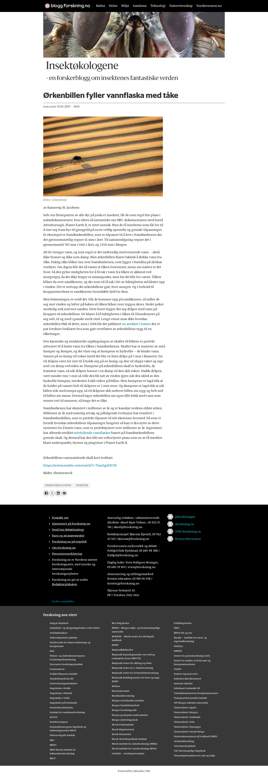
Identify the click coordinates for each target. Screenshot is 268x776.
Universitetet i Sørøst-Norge (189, 731)
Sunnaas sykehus (183, 683)
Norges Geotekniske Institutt (128, 700)
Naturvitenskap (181, 6)
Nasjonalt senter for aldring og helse (132, 663)
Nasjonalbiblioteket (122, 649)
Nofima (116, 686)
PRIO (176, 627)
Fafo (52, 651)
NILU (52, 758)
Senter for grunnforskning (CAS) (192, 655)
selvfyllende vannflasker (92, 433)
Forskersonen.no (209, 6)
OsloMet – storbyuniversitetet (128, 753)
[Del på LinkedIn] (58, 493)
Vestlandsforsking (184, 741)
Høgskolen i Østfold (61, 693)
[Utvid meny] (45, 18)
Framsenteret (57, 669)
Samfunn (140, 6)
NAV (52, 740)
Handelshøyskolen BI (61, 678)
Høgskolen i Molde (60, 688)
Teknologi (158, 6)
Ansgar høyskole (59, 623)
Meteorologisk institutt (62, 735)
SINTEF (178, 651)
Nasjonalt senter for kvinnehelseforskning (135, 672)
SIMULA (178, 646)
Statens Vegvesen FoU (186, 673)
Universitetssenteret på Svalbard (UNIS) (195, 736)
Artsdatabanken (58, 632)
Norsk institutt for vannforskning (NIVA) (134, 748)
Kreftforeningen (59, 721)
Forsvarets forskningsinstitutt (66, 664)
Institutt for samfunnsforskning (67, 712)
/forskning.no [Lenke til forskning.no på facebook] (184, 524)
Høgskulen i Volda (60, 698)
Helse (113, 6)
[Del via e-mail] (64, 493)
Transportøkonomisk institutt (190, 698)
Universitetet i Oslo (184, 721)
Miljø (125, 6)
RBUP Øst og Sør (183, 632)
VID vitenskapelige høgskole (190, 750)
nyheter (82, 485)
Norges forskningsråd (124, 710)
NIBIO (53, 745)
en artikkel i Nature (136, 324)
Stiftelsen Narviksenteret (187, 678)
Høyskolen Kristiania (61, 707)
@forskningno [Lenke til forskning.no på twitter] (185, 516)
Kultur (100, 6)
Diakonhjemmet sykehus (63, 637)
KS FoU (53, 717)
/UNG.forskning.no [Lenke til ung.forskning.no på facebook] (188, 531)
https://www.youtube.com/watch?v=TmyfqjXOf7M (80, 465)
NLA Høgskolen (120, 623)
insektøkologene (58, 485)
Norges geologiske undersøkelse (130, 715)
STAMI (177, 669)
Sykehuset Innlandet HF (187, 688)
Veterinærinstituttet (185, 746)
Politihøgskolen (183, 623)
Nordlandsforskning (123, 695)
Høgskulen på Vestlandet (63, 702)
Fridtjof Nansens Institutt (63, 673)
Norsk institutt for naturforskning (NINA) (134, 743)
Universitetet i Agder (185, 707)
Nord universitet (120, 691)
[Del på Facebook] (46, 493)
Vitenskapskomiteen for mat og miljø (194, 755)
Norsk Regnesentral (123, 729)
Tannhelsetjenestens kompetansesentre (196, 693)
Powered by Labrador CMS (134, 771)
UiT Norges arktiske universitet (191, 702)
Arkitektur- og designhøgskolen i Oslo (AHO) (75, 627)
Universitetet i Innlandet (187, 717)
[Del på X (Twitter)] (52, 493)
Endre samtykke (63, 601)
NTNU (115, 645)
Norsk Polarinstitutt (123, 724)
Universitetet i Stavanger (187, 726)
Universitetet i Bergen (186, 712)
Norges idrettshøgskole (125, 719)
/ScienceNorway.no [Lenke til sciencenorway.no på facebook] (188, 539)
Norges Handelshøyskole (125, 705)
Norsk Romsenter (121, 734)
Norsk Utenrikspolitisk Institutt (129, 739)
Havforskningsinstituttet (63, 683)
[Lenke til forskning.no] (66, 4)
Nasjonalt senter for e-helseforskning (132, 667)
